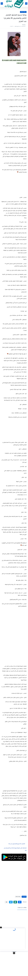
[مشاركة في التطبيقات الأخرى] (6, 902)
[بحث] (2, 3)
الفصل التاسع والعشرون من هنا (16, 844)
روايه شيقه (23, 11)
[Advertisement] (14, 631)
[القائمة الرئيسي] (26, 3)
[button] (20, 902)
